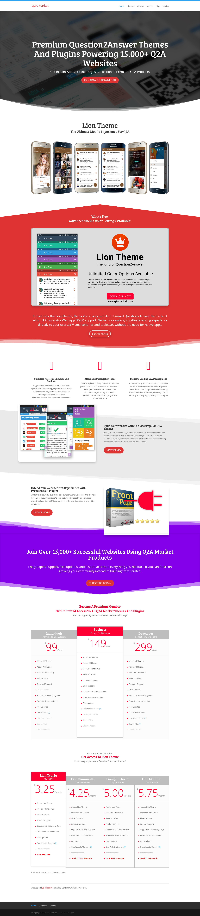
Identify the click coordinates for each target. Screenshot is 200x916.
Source (150, 6)
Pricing (166, 6)
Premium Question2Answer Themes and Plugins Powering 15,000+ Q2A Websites (100, 53)
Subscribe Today (100, 583)
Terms (53, 905)
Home (121, 6)
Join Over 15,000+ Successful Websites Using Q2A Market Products (100, 554)
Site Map (43, 905)
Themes (130, 6)
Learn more (100, 333)
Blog (158, 6)
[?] (49, 712)
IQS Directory (46, 888)
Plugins (140, 6)
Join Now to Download (100, 80)
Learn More (42, 512)
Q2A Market (40, 5)
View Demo (114, 450)
